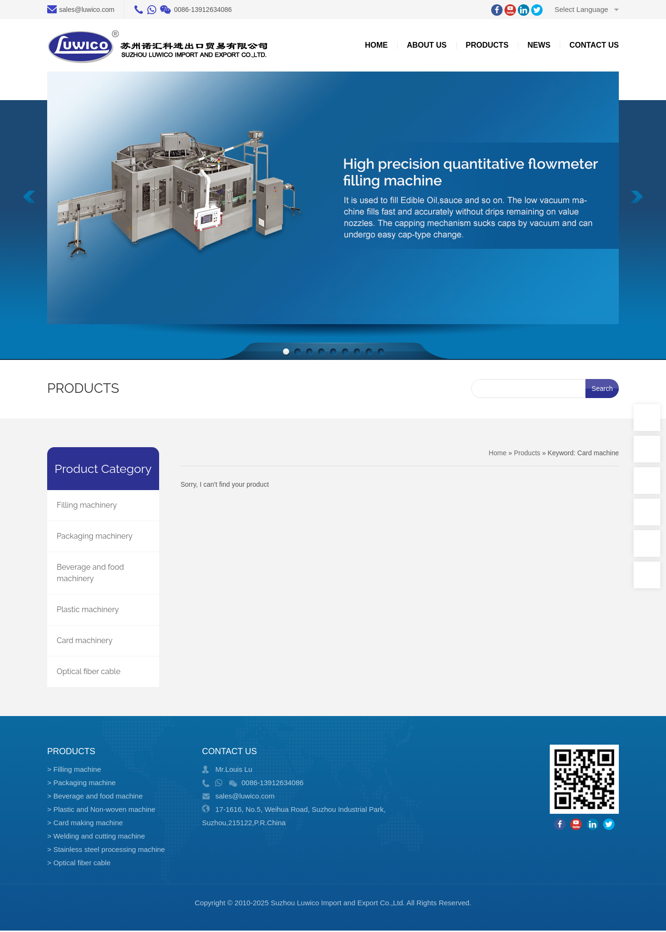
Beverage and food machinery (90, 573)
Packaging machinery (94, 536)
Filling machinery (87, 505)
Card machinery (84, 640)
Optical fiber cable (89, 671)
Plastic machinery (88, 609)
